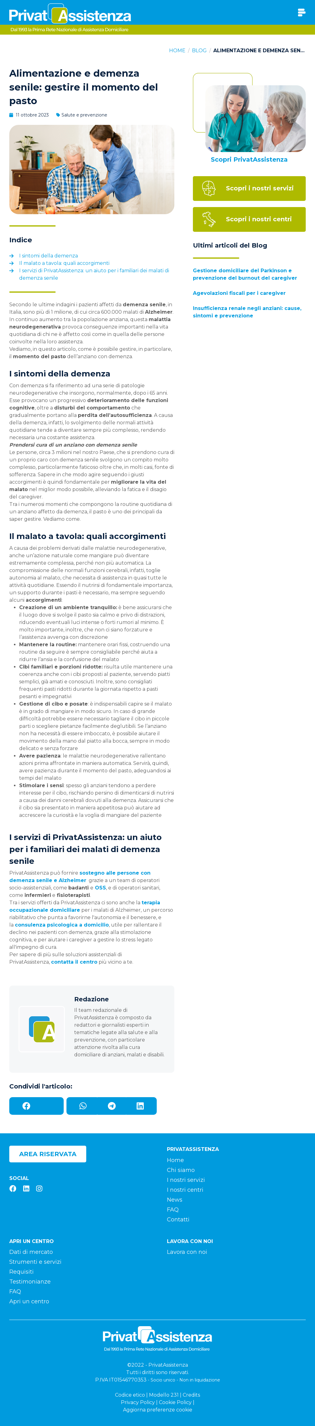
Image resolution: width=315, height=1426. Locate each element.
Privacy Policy (138, 1402)
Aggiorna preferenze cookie (157, 1410)
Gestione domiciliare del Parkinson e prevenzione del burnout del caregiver (245, 274)
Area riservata (47, 1154)
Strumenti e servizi (35, 1261)
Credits (191, 1395)
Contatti (178, 1219)
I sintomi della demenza (48, 256)
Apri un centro (29, 1301)
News (174, 1199)
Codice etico (130, 1395)
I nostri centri (185, 1189)
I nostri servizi (186, 1180)
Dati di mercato (31, 1252)
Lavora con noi (187, 1252)
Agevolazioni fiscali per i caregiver (239, 293)
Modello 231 (164, 1395)
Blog (199, 50)
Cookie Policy (175, 1402)
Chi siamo (181, 1170)
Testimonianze (30, 1281)
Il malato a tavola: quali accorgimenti (64, 263)
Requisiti (21, 1271)
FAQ (173, 1209)
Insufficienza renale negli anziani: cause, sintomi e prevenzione (247, 312)
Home (177, 50)
